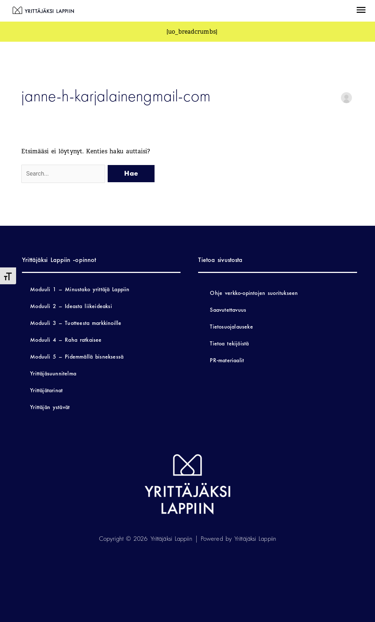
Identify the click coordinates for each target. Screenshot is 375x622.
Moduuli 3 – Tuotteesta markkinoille (75, 323)
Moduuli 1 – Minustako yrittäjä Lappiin (79, 289)
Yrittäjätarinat (46, 390)
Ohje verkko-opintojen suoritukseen (254, 293)
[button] (361, 11)
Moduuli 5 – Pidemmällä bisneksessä (76, 356)
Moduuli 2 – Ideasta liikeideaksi (71, 306)
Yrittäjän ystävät (50, 407)
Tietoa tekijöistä (229, 343)
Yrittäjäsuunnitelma (53, 373)
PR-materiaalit (227, 360)
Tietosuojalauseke (231, 326)
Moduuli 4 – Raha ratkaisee (65, 340)
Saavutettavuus (228, 310)
